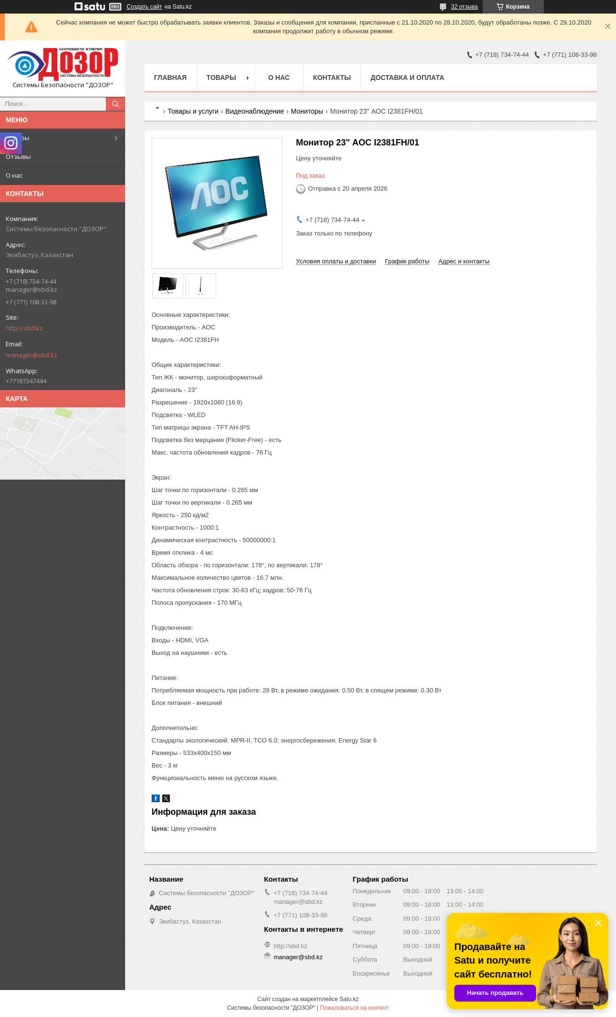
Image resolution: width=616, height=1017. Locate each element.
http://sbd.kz (24, 328)
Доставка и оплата (407, 77)
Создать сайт (144, 6)
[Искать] (115, 104)
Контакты (332, 77)
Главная (170, 77)
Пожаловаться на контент (354, 1007)
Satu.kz (349, 999)
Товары (17, 137)
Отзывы (18, 156)
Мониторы (307, 111)
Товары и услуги (192, 111)
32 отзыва (464, 6)
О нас (14, 175)
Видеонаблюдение (255, 111)
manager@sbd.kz (31, 355)
